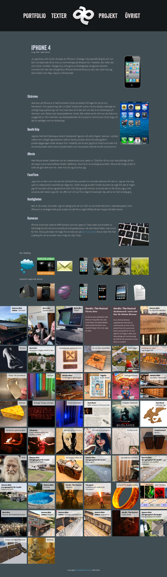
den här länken (89, 232)
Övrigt (132, 15)
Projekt (108, 15)
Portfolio (34, 15)
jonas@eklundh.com (83, 570)
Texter (59, 15)
